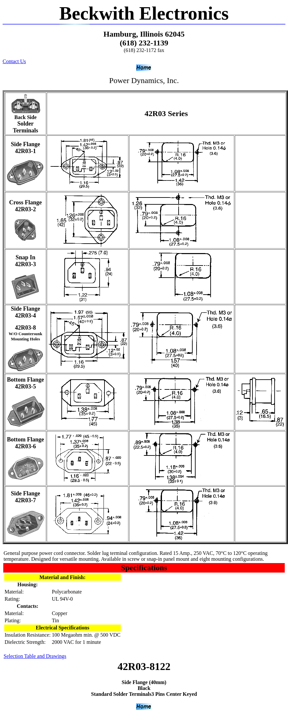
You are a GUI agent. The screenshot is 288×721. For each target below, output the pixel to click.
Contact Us (14, 61)
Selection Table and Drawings (35, 656)
